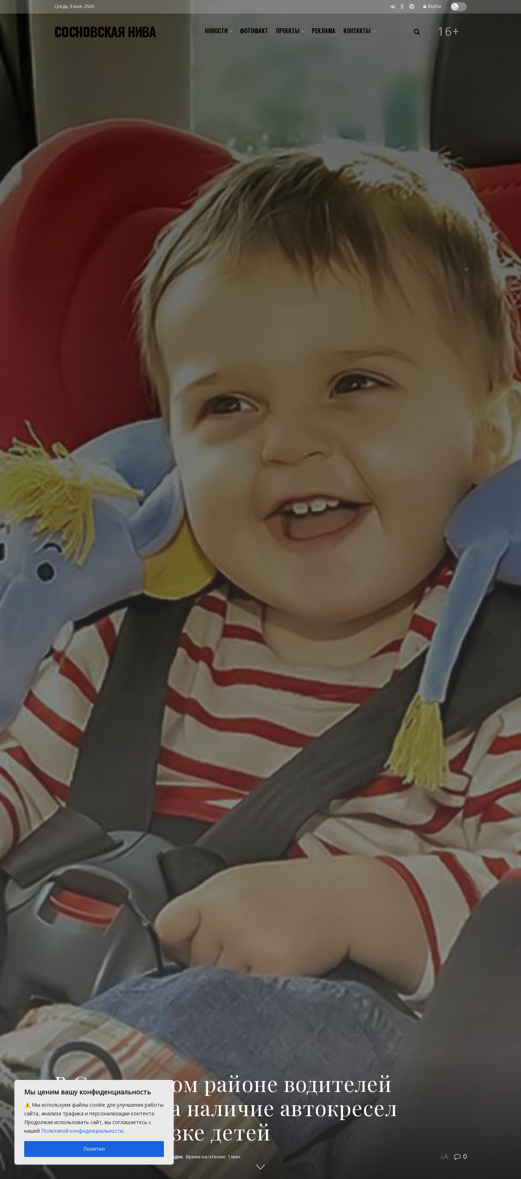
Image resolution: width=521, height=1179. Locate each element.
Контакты (356, 30)
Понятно (94, 1148)
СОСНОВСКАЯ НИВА (105, 31)
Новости (216, 30)
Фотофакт (254, 30)
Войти (432, 6)
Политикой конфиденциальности (82, 1130)
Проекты (288, 30)
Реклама (323, 30)
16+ (448, 31)
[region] (94, 1122)
